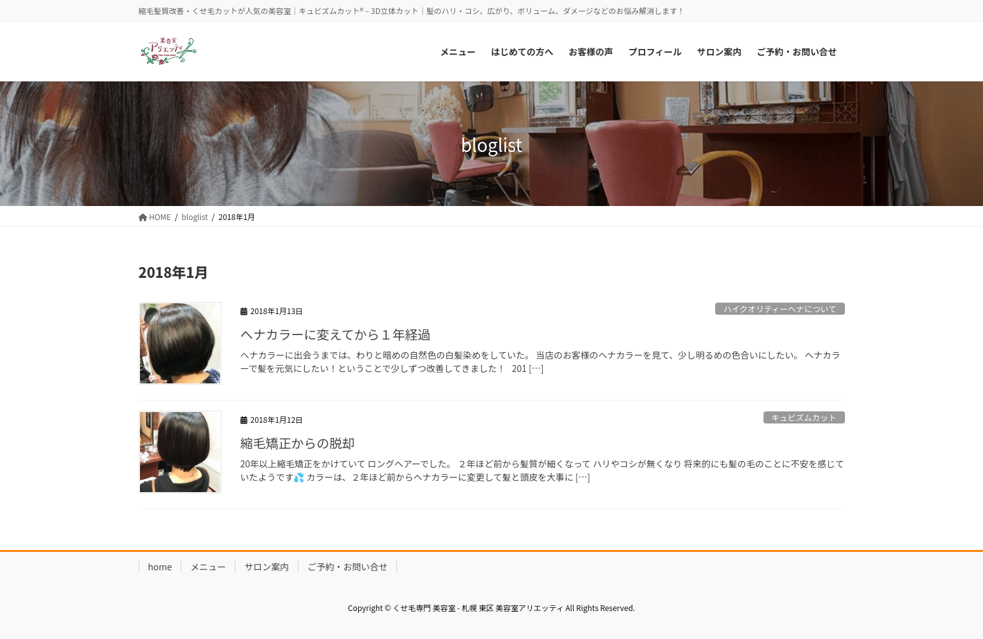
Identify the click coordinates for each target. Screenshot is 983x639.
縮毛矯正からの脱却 (298, 443)
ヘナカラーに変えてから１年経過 (336, 334)
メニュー (208, 566)
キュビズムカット (803, 417)
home (160, 566)
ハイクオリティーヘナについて (780, 309)
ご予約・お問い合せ (347, 566)
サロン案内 (266, 566)
